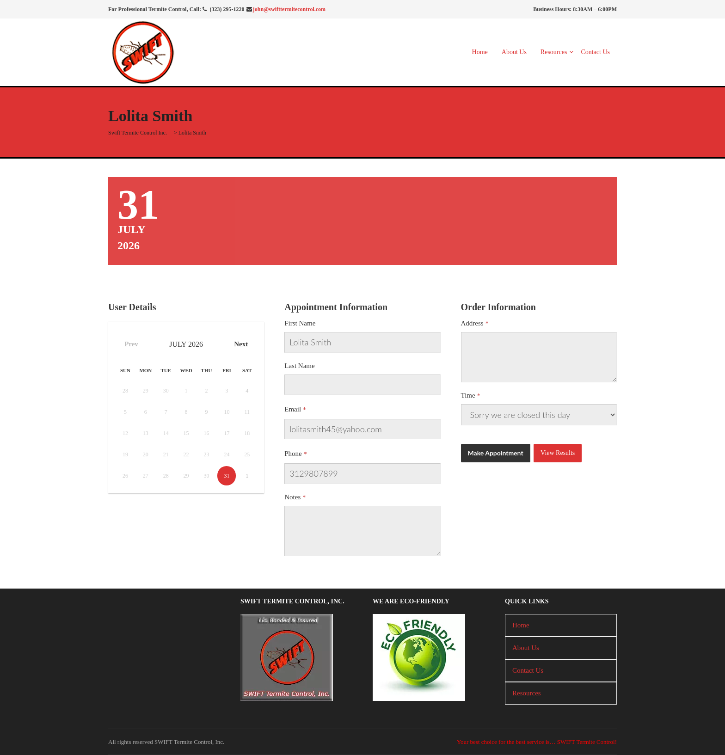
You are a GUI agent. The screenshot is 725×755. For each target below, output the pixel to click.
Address (472, 323)
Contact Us (595, 52)
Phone (293, 453)
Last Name (299, 365)
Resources (554, 52)
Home (480, 52)
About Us (514, 52)
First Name (299, 323)
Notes (292, 497)
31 (226, 476)
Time (468, 395)
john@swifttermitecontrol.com (289, 9)
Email (292, 409)
